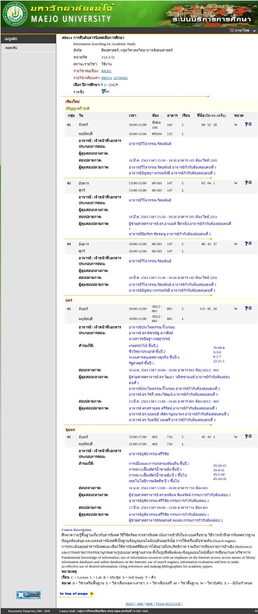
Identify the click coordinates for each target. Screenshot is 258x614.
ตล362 (106, 71)
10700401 (120, 78)
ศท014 (106, 78)
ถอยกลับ (11, 48)
